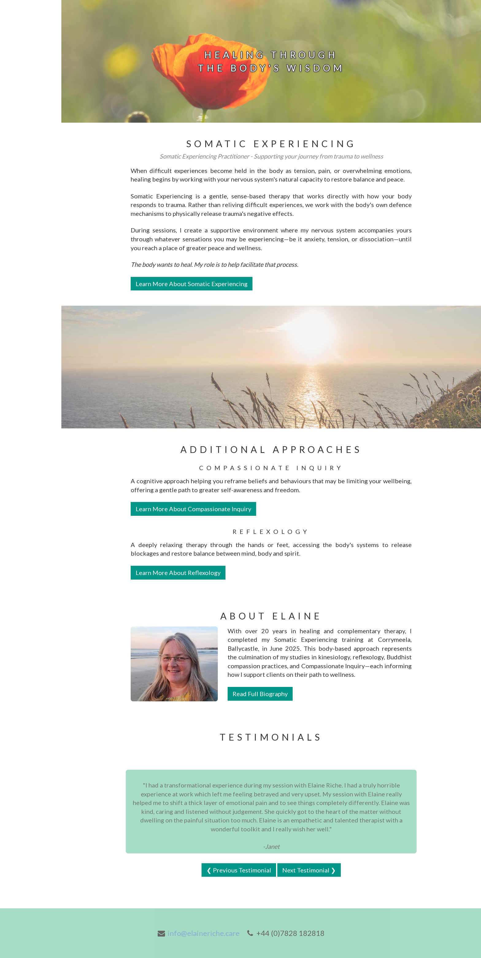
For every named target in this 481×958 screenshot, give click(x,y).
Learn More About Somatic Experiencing (192, 283)
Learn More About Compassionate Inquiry (193, 508)
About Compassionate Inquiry (26, 158)
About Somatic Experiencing (25, 185)
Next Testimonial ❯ (309, 870)
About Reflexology (30, 135)
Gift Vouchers (24, 108)
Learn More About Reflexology (178, 572)
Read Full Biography (260, 693)
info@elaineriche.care (203, 933)
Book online (21, 94)
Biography (19, 122)
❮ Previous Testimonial (238, 870)
